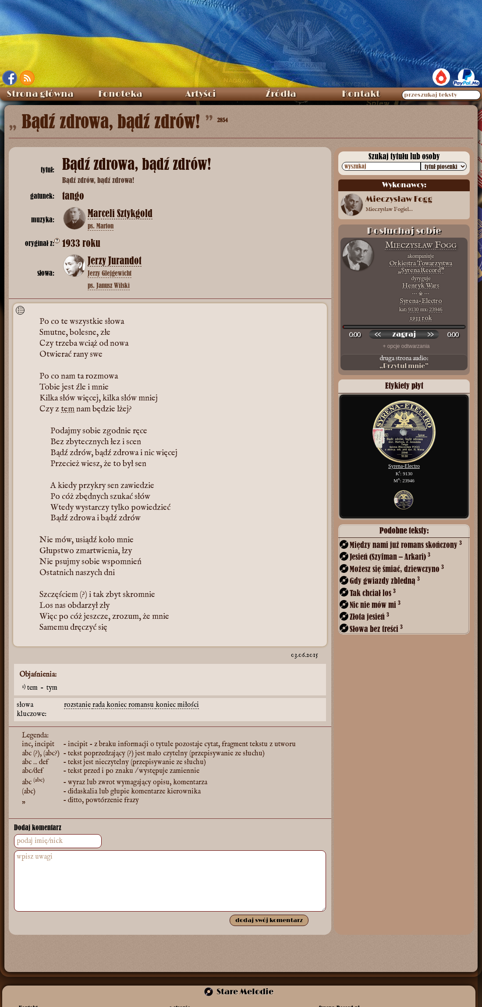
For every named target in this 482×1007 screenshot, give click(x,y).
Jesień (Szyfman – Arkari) (390, 556)
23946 (436, 309)
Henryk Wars (420, 285)
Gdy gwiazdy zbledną (385, 580)
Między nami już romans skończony (406, 545)
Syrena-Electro (421, 301)
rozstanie (78, 705)
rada (99, 705)
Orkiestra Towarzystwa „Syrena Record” (421, 266)
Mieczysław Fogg (421, 245)
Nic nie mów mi (375, 605)
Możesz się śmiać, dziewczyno (397, 569)
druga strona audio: (404, 362)
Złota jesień (369, 616)
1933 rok (421, 318)
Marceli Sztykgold (120, 213)
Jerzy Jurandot (115, 261)
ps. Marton (100, 226)
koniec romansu (131, 705)
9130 (413, 309)
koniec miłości (177, 705)
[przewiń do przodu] (430, 334)
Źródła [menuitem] (281, 94)
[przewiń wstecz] (377, 334)
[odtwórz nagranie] (404, 334)
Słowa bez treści (376, 629)
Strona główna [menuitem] (40, 94)
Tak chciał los (373, 593)
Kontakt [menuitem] (361, 94)
